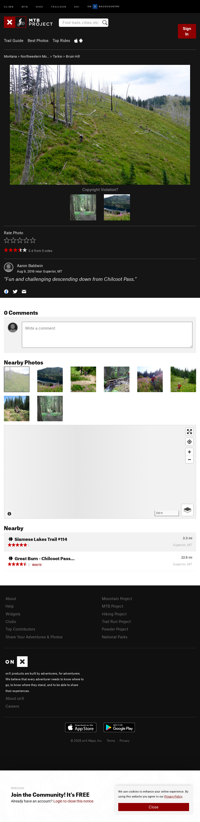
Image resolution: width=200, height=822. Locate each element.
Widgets (12, 613)
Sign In (187, 31)
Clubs (10, 621)
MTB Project (112, 606)
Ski (77, 6)
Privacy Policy (173, 796)
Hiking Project (114, 613)
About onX (14, 698)
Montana (10, 56)
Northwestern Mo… (35, 56)
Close (154, 807)
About (10, 598)
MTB (25, 6)
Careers (12, 706)
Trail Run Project (116, 621)
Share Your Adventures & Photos (34, 636)
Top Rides (61, 40)
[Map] (100, 471)
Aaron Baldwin (30, 265)
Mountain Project (117, 598)
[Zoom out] (189, 459)
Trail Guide (13, 40)
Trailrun (58, 6)
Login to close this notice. (73, 801)
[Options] (187, 510)
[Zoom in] (189, 452)
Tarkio (57, 56)
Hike (39, 6)
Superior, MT (52, 271)
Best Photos (38, 40)
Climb (9, 6)
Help (9, 606)
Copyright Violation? (100, 189)
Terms (111, 740)
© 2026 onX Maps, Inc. (86, 740)
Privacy (124, 740)
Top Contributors (20, 629)
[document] (153, 800)
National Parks (114, 636)
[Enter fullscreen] (189, 431)
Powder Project (115, 629)
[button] (6, 291)
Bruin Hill (73, 56)
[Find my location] (189, 442)
